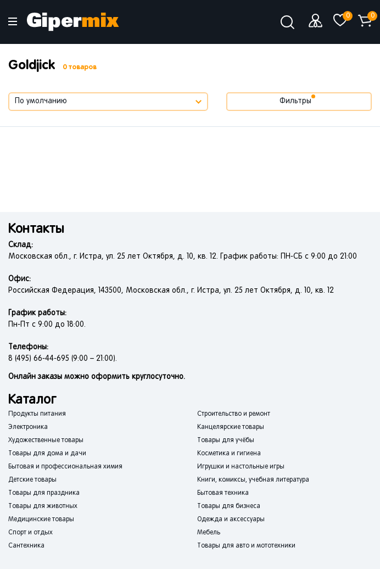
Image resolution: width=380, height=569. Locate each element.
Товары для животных (42, 506)
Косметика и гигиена (229, 453)
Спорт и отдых (30, 532)
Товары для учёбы (225, 440)
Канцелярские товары (230, 427)
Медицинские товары (41, 519)
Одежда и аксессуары (231, 519)
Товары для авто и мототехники (246, 546)
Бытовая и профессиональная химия (65, 467)
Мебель (208, 532)
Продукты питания (37, 414)
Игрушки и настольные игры (240, 467)
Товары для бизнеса (228, 506)
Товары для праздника (44, 493)
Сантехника (26, 546)
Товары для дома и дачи (47, 453)
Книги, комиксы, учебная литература (253, 480)
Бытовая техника (223, 493)
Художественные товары (45, 440)
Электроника (28, 427)
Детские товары (32, 480)
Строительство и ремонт (233, 414)
